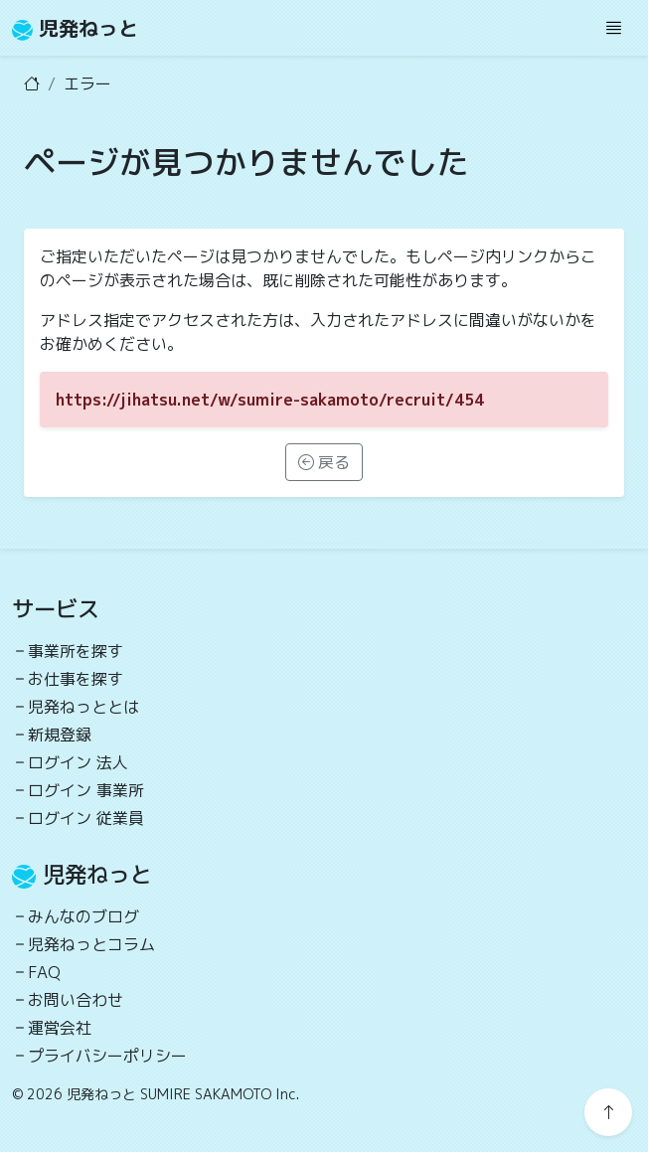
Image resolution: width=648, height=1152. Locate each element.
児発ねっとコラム (91, 944)
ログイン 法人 (78, 762)
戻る (324, 462)
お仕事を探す (75, 679)
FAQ (44, 972)
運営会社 (59, 1028)
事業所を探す (75, 651)
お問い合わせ (75, 1000)
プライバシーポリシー (107, 1056)
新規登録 (59, 734)
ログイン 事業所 (86, 790)
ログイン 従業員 (86, 818)
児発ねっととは (83, 707)
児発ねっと (75, 28)
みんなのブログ (83, 916)
